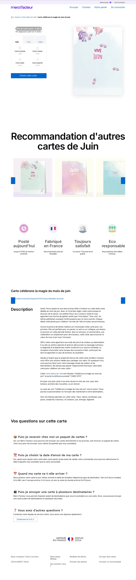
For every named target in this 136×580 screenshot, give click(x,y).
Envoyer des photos (78, 562)
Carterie (17, 17)
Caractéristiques (29, 298)
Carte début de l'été (29, 17)
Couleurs (45, 298)
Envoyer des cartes (107, 556)
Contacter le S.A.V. (25, 519)
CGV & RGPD (16, 562)
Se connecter (118, 7)
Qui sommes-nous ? (58, 565)
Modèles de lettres (78, 556)
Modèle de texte (56, 298)
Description (17, 298)
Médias (53, 559)
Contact (86, 7)
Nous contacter (17, 556)
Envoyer (74, 7)
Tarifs (39, 298)
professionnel (117, 2)
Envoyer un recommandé (110, 562)
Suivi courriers (32, 556)
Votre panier (100, 7)
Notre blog (54, 556)
